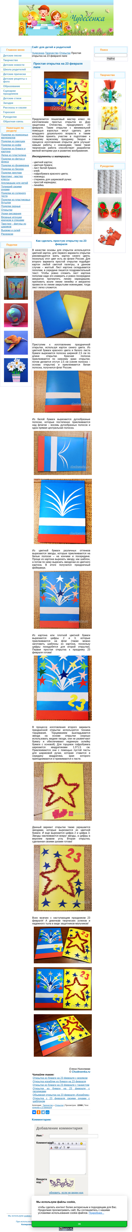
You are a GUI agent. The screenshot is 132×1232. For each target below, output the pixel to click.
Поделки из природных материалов (14, 136)
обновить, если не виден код (66, 1192)
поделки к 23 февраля (42, 1107)
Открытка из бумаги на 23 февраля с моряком (60, 1078)
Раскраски (7, 234)
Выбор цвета (51, 1148)
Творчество (48, 1105)
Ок (79, 1224)
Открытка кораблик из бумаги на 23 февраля (59, 1081)
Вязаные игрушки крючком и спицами (12, 218)
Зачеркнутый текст (63, 1144)
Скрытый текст (56, 1148)
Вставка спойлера (68, 1148)
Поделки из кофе (11, 145)
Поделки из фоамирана (15, 165)
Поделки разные (11, 206)
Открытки (6, 210)
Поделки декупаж (11, 172)
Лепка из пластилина (13, 155)
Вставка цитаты (60, 1148)
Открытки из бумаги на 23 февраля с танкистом (61, 1085)
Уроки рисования (11, 213)
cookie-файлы (31, 1216)
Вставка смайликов (81, 1144)
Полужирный (51, 1144)
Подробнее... (96, 1213)
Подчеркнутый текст (59, 1144)
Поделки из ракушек (13, 141)
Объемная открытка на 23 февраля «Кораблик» (61, 1095)
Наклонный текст (55, 1144)
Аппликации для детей (14, 183)
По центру (72, 1144)
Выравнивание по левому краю (68, 1144)
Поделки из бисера (12, 169)
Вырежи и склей (10, 230)
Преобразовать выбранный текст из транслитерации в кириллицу (64, 1148)
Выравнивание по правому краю (76, 1144)
